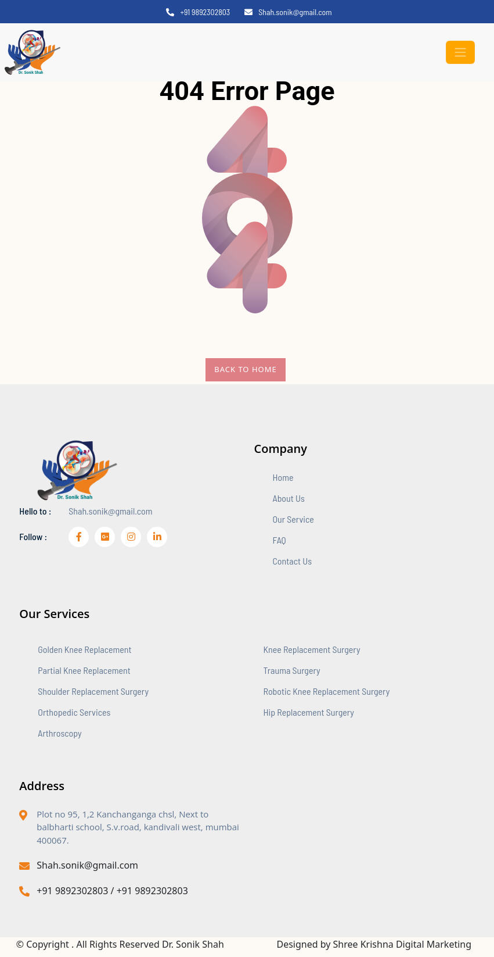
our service (293, 518)
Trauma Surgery (292, 670)
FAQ (279, 539)
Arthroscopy (59, 732)
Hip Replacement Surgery (309, 711)
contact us (292, 560)
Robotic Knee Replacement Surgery (327, 691)
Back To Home (245, 369)
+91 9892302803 (198, 12)
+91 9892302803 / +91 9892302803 (103, 890)
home (283, 477)
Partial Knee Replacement (84, 670)
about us (289, 498)
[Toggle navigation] (460, 52)
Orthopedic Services (74, 711)
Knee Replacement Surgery (312, 649)
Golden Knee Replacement (84, 649)
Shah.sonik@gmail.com (287, 12)
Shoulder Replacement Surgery (93, 691)
